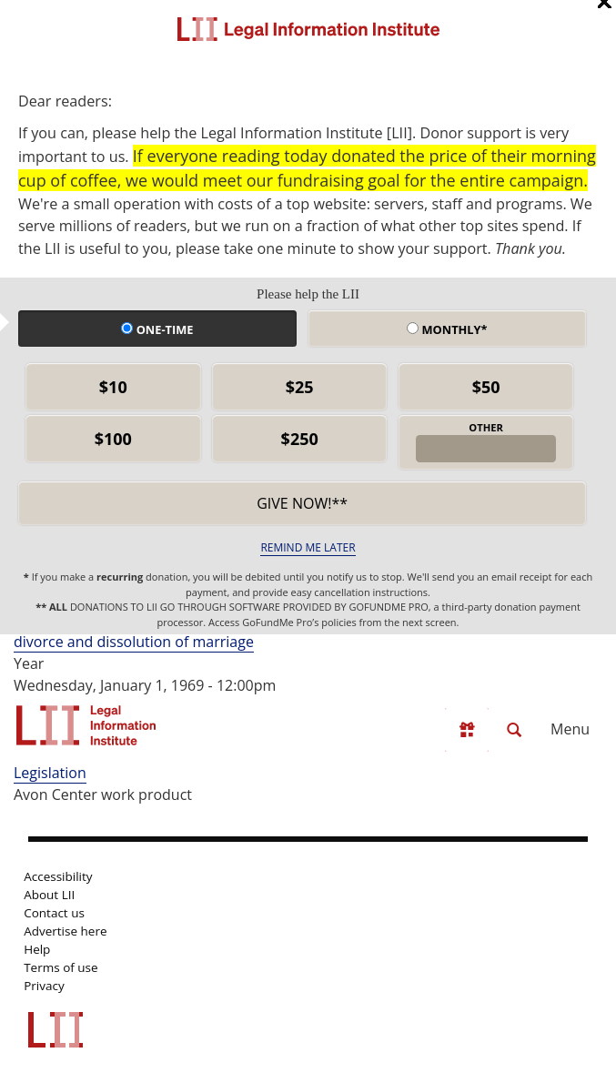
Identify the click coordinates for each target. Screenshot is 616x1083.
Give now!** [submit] (302, 503)
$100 (113, 439)
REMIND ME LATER (307, 547)
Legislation (50, 773)
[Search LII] (514, 730)
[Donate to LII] (467, 730)
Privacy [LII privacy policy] (44, 985)
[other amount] (486, 448)
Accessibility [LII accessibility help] (58, 876)
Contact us (54, 913)
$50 (486, 387)
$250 (299, 439)
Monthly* (447, 329)
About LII (49, 894)
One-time (157, 329)
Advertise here (65, 931)
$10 (113, 387)
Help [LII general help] (37, 949)
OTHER (486, 427)
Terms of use (60, 967)
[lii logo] (86, 725)
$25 (300, 387)
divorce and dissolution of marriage (134, 642)
